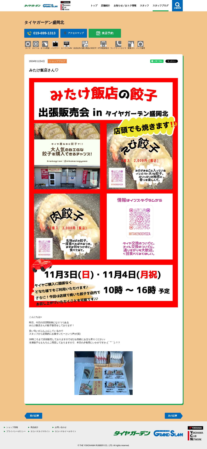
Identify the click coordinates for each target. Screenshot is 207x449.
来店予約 (104, 33)
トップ (94, 5)
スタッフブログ (161, 5)
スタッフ (144, 5)
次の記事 (172, 415)
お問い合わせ (60, 427)
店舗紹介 (105, 5)
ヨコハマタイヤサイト (40, 431)
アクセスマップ (74, 33)
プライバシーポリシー (16, 431)
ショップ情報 (12, 427)
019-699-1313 (41, 33)
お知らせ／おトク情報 (125, 5)
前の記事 (34, 415)
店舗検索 (177, 5)
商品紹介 (34, 427)
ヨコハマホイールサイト (65, 431)
